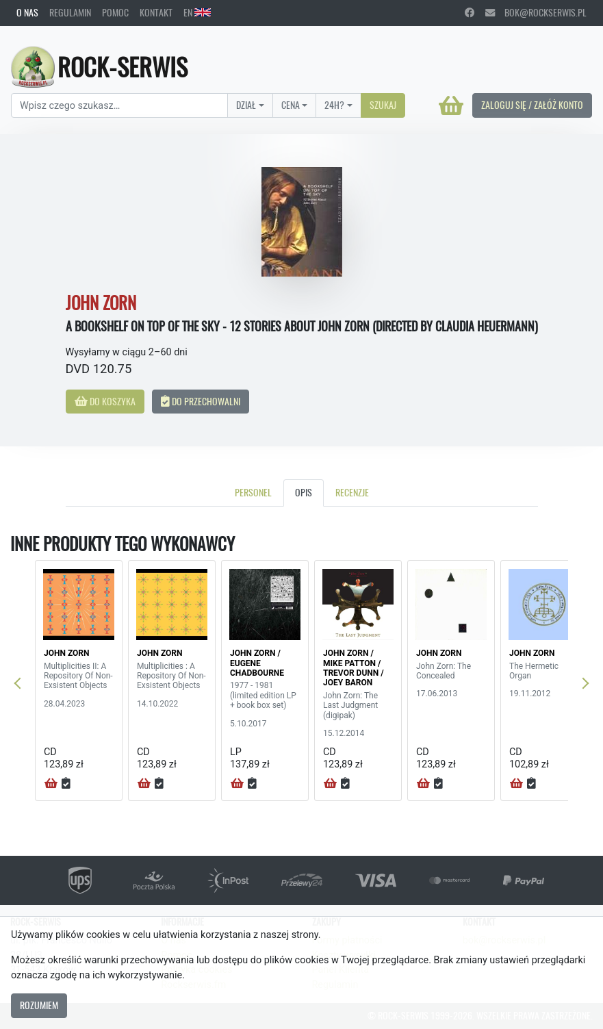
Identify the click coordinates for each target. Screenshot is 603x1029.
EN (197, 12)
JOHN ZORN (66, 653)
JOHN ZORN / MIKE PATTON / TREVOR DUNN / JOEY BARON (353, 667)
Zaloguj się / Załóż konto (532, 105)
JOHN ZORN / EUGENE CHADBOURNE (257, 663)
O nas (27, 12)
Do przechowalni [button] (200, 401)
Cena (290, 105)
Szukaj (383, 105)
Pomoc (115, 12)
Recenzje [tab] (352, 492)
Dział (246, 105)
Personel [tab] (253, 492)
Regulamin (70, 12)
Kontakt (156, 12)
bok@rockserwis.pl (536, 12)
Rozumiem (39, 1005)
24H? (334, 105)
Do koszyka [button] (105, 401)
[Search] (119, 105)
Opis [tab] (303, 492)
